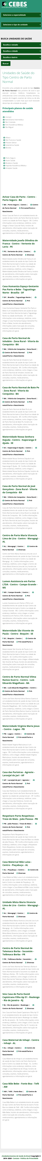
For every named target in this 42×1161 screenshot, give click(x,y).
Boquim (11, 638)
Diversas (30, 255)
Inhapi (10, 1048)
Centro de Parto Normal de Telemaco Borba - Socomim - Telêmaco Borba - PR (18, 951)
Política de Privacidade (29, 1158)
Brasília (11, 297)
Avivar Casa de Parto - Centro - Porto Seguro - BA (19, 198)
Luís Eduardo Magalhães (18, 688)
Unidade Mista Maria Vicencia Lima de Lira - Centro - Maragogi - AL (20, 905)
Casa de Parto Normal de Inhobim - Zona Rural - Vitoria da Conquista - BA (20, 341)
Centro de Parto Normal (12, 255)
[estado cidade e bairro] (21, 44)
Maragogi (12, 546)
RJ (5, 1005)
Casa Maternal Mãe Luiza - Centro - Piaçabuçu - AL (17, 863)
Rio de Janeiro (13, 1005)
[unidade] (21, 24)
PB (5, 734)
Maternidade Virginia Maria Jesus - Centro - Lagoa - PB (21, 727)
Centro (23, 204)
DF (5, 297)
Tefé (10, 1091)
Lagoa (10, 734)
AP (5, 780)
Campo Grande (14, 592)
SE (5, 448)
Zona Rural (31, 349)
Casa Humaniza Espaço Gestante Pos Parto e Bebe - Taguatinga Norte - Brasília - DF (20, 289)
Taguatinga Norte (23, 297)
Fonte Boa (18, 1091)
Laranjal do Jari (14, 780)
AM (5, 1091)
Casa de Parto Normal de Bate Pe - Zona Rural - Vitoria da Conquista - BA (20, 390)
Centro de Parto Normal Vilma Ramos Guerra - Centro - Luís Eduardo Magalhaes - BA (19, 680)
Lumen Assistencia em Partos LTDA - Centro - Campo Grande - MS (20, 584)
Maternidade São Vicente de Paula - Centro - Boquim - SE (18, 632)
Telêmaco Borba (14, 959)
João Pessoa (13, 823)
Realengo (24, 1005)
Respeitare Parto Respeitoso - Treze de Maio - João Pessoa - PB (20, 817)
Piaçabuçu (12, 870)
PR (5, 959)
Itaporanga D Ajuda (16, 448)
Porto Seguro (13, 204)
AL (5, 546)
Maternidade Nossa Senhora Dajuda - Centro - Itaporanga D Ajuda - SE (19, 440)
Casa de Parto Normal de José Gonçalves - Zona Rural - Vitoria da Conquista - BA (19, 489)
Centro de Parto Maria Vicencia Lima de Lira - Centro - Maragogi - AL (20, 538)
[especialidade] (21, 15)
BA (5, 204)
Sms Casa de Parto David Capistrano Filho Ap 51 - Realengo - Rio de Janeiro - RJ (21, 997)
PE (5, 251)
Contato (16, 1158)
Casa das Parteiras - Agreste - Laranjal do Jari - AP (18, 774)
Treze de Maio (25, 823)
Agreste (25, 780)
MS (5, 592)
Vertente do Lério (15, 251)
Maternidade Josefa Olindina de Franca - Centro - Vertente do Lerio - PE (20, 243)
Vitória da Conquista (16, 349)
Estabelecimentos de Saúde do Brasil (16, 1156)
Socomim (27, 959)
